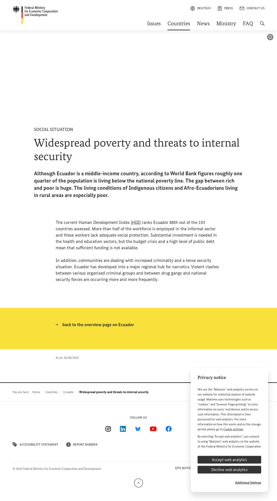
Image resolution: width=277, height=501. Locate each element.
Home (36, 392)
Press (225, 8)
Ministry (226, 24)
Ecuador (68, 392)
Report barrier (81, 444)
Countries (178, 24)
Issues (154, 24)
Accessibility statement (35, 444)
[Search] (262, 25)
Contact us (252, 8)
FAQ (248, 24)
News (203, 24)
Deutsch (200, 8)
